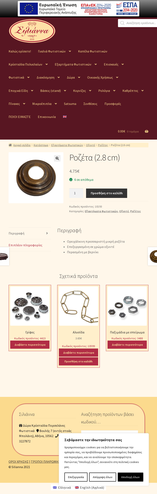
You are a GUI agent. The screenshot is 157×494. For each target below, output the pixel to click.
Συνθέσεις (90, 104)
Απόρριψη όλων (102, 477)
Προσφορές (112, 104)
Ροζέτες (103, 145)
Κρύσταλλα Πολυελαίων (25, 64)
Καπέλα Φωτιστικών (92, 51)
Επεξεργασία (76, 477)
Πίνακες (14, 104)
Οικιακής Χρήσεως (100, 77)
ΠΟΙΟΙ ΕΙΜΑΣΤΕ (20, 117)
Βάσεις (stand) (50, 91)
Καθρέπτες (130, 91)
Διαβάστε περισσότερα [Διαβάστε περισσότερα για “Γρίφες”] (30, 344)
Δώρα (71, 77)
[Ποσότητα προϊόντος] (76, 193)
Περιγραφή (16, 233)
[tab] (30, 234)
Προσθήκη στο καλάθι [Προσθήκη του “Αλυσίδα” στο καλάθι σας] (78, 361)
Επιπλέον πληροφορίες (25, 245)
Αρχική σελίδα (21, 145)
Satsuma (70, 104)
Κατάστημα (41, 145)
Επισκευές (111, 64)
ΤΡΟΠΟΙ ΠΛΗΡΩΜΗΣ (45, 462)
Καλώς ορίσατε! (20, 51)
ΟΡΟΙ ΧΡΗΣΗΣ (19, 462)
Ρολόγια (104, 91)
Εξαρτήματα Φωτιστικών (73, 64)
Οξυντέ (90, 145)
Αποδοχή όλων (130, 477)
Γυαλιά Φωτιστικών (52, 51)
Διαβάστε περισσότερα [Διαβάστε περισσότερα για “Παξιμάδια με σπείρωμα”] (127, 344)
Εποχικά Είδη (18, 91)
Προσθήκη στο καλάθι (107, 193)
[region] (104, 459)
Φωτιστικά (16, 77)
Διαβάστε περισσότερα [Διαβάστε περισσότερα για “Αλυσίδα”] (78, 352)
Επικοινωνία (47, 117)
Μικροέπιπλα (42, 104)
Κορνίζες (79, 91)
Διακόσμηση (45, 77)
